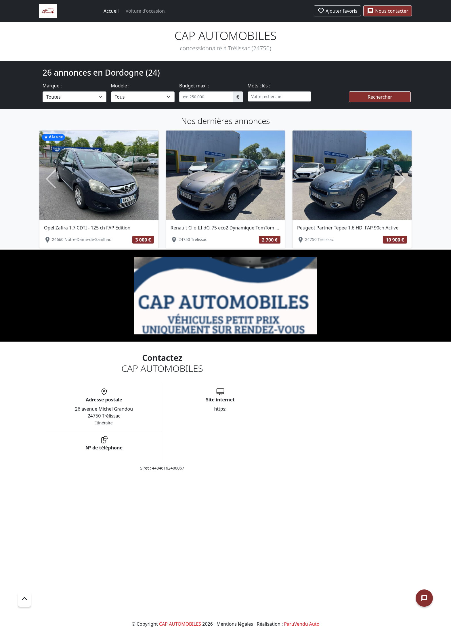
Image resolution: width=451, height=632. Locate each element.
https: (220, 409)
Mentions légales (234, 624)
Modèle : (120, 86)
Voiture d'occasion (145, 11)
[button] (51, 179)
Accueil (111, 11)
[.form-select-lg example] (74, 96)
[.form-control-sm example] (206, 96)
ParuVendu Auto (302, 624)
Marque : (52, 86)
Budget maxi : (194, 86)
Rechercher (380, 97)
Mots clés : (259, 86)
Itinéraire (103, 423)
